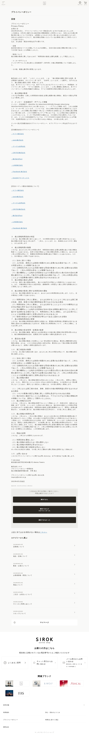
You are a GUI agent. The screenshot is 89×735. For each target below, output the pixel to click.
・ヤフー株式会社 (17, 134)
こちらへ (43, 532)
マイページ (31, 622)
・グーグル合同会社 (18, 146)
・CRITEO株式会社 (18, 153)
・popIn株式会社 (17, 140)
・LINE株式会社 (17, 165)
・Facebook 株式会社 (19, 171)
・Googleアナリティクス (20, 178)
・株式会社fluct (16, 159)
